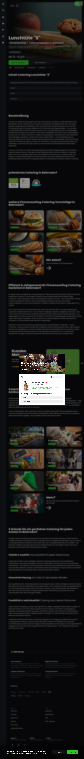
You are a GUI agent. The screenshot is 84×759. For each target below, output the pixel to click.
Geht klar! (73, 752)
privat (24, 397)
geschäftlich (27, 402)
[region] (42, 752)
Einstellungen (59, 752)
